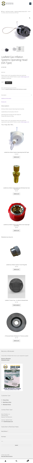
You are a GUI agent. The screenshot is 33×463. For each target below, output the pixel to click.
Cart (25, 460)
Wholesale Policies (7, 404)
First (2, 441)
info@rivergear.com (24, 76)
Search (16, 461)
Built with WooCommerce (6, 456)
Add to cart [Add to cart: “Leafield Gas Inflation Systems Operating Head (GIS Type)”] (16, 157)
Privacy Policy (6, 400)
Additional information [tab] (6, 98)
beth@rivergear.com (8, 421)
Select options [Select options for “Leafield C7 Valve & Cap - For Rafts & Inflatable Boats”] (16, 305)
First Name (3, 436)
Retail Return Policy (7, 402)
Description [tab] (3, 95)
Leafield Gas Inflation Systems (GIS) (20, 11)
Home (4, 11)
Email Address (4, 431)
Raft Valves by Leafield (9, 11)
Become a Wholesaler (6, 358)
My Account (5, 461)
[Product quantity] (2, 82)
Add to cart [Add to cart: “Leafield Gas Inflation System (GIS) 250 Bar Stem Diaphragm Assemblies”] (16, 230)
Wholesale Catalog (5, 360)
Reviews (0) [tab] (3, 102)
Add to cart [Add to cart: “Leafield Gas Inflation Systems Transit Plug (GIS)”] (16, 269)
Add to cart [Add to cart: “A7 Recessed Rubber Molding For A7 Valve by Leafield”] (16, 340)
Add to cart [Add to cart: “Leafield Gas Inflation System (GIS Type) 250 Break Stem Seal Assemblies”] (16, 193)
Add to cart (8, 82)
